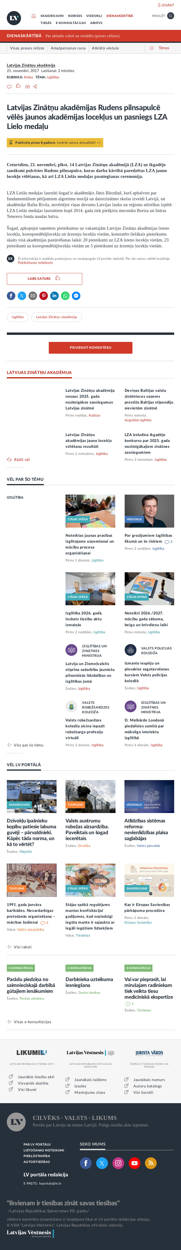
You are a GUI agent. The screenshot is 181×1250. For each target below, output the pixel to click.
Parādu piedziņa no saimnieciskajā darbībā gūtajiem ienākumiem (31, 985)
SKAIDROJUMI (52, 16)
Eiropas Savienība (138, 922)
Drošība (84, 846)
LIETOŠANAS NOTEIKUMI (44, 1150)
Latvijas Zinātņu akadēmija (31, 65)
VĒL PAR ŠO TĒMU (25, 479)
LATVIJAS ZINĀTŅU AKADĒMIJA (39, 373)
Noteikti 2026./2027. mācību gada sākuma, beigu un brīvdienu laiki (146, 619)
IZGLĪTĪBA (15, 497)
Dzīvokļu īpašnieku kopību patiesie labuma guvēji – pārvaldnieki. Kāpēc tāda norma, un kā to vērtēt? (31, 832)
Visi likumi (27, 1090)
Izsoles (80, 1086)
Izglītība (53, 77)
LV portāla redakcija (46, 1174)
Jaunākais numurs (149, 1080)
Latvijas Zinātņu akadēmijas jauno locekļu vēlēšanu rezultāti (89, 441)
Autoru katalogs (147, 1086)
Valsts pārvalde (148, 846)
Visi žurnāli (143, 1092)
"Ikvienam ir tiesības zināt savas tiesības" (63, 1203)
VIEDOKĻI (94, 16)
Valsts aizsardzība (30, 929)
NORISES (75, 16)
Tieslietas (83, 935)
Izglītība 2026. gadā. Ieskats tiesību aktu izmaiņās (84, 619)
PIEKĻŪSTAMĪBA (37, 1156)
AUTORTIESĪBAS (37, 1162)
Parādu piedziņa (32, 998)
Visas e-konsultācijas (32, 1022)
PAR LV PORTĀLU (37, 1144)
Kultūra (94, 415)
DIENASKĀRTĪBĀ (120, 16)
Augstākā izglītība (138, 420)
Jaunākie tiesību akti (36, 1077)
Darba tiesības (89, 992)
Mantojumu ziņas (89, 1092)
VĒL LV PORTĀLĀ (24, 765)
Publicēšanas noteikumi (35, 262)
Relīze (28, 77)
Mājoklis (26, 851)
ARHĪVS (96, 23)
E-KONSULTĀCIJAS (71, 23)
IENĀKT (168, 5)
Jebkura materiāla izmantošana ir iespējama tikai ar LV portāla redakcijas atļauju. (78, 1219)
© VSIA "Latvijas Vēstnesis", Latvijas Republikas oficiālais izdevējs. (65, 1225)
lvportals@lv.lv (50, 1183)
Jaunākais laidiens (90, 1080)
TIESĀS (46, 23)
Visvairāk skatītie (33, 1083)
